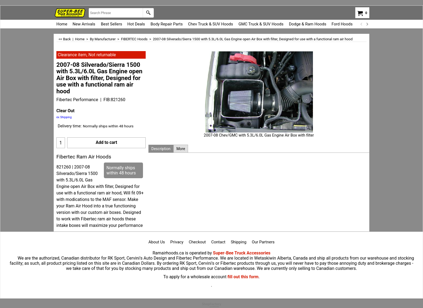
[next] (366, 24)
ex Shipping (64, 117)
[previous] (361, 24)
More (180, 149)
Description (160, 149)
